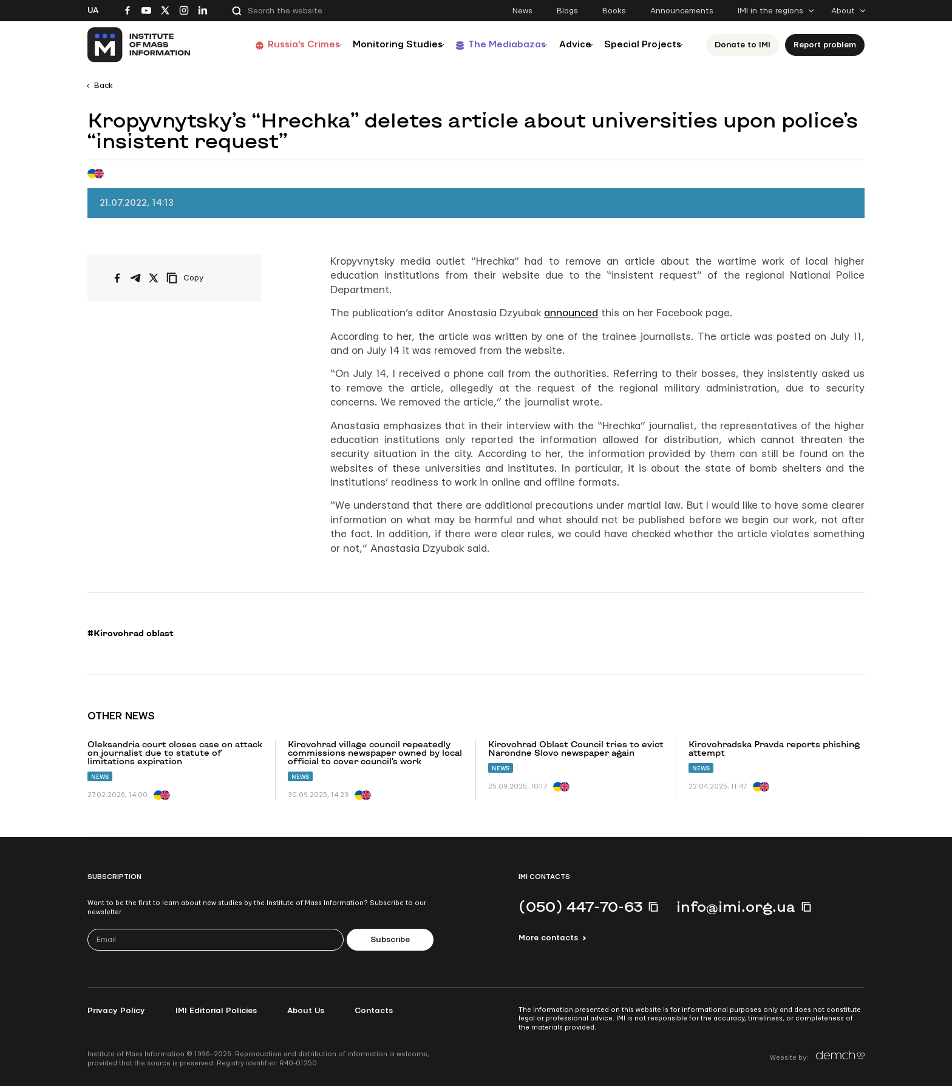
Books (614, 11)
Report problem (828, 45)
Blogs (567, 11)
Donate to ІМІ (746, 45)
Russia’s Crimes (267, 44)
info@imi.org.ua (735, 906)
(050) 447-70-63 (580, 906)
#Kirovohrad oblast (130, 633)
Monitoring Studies (369, 44)
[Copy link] (201, 278)
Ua (92, 10)
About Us (305, 1010)
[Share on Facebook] (117, 278)
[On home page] (139, 45)
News (522, 11)
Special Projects (641, 44)
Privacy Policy (116, 1010)
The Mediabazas (486, 44)
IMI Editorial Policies (216, 1010)
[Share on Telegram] (135, 278)
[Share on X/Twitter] (153, 278)
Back (103, 85)
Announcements (681, 11)
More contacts (548, 938)
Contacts (374, 1010)
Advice (564, 44)
